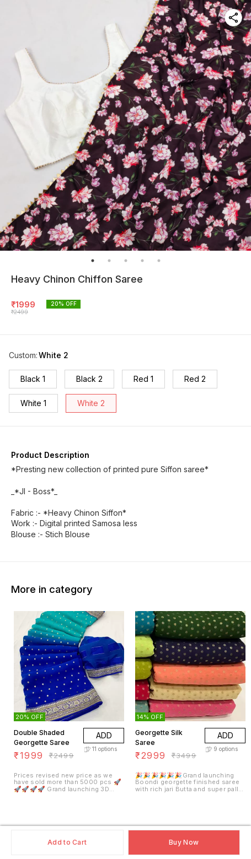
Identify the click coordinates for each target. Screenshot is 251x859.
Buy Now (184, 842)
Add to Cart (67, 842)
